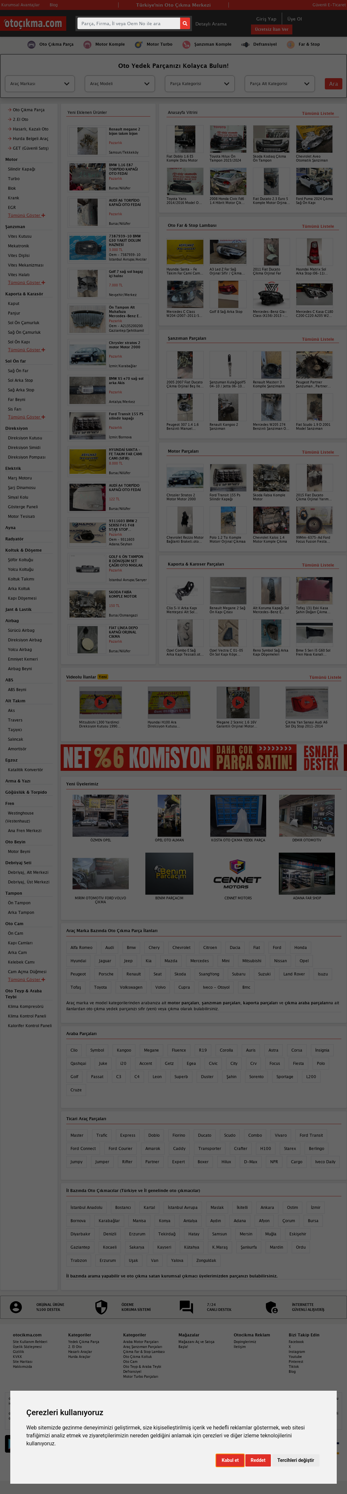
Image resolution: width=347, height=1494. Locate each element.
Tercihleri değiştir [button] (295, 1460)
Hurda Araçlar (79, 1357)
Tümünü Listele (318, 565)
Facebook (296, 1342)
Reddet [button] (258, 1460)
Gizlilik (18, 1352)
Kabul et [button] (230, 1460)
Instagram (297, 1352)
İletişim (240, 1347)
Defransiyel (132, 1371)
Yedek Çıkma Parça (83, 1342)
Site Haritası (22, 1362)
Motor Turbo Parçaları (140, 1376)
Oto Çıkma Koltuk (137, 1357)
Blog (292, 1371)
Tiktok (294, 1367)
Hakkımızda (22, 1367)
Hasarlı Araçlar (80, 1352)
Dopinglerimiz (245, 1342)
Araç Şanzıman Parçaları (142, 1347)
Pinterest (296, 1362)
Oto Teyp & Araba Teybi (142, 1367)
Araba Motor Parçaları (141, 1342)
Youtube (295, 1357)
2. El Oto (75, 1347)
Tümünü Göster (26, 979)
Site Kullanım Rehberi (30, 1342)
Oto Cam (130, 1362)
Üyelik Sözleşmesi (27, 1347)
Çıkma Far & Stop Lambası (144, 1352)
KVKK (17, 1357)
